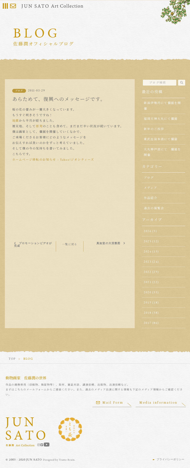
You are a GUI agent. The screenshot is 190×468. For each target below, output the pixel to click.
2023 (147, 262)
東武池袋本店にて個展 (161, 139)
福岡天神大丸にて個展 (161, 119)
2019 (147, 302)
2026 (147, 231)
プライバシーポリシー (170, 459)
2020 (147, 292)
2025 (147, 241)
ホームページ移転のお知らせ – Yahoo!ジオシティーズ (53, 160)
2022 (147, 272)
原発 (39, 126)
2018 (147, 313)
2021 (147, 282)
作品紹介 (150, 198)
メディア (150, 188)
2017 (147, 323)
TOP (12, 359)
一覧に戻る (69, 244)
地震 (15, 121)
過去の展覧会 (154, 208)
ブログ (19, 90)
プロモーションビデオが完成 (33, 244)
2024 (147, 251)
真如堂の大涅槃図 (108, 243)
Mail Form (109, 402)
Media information (158, 402)
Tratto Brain (67, 459)
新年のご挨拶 (154, 129)
